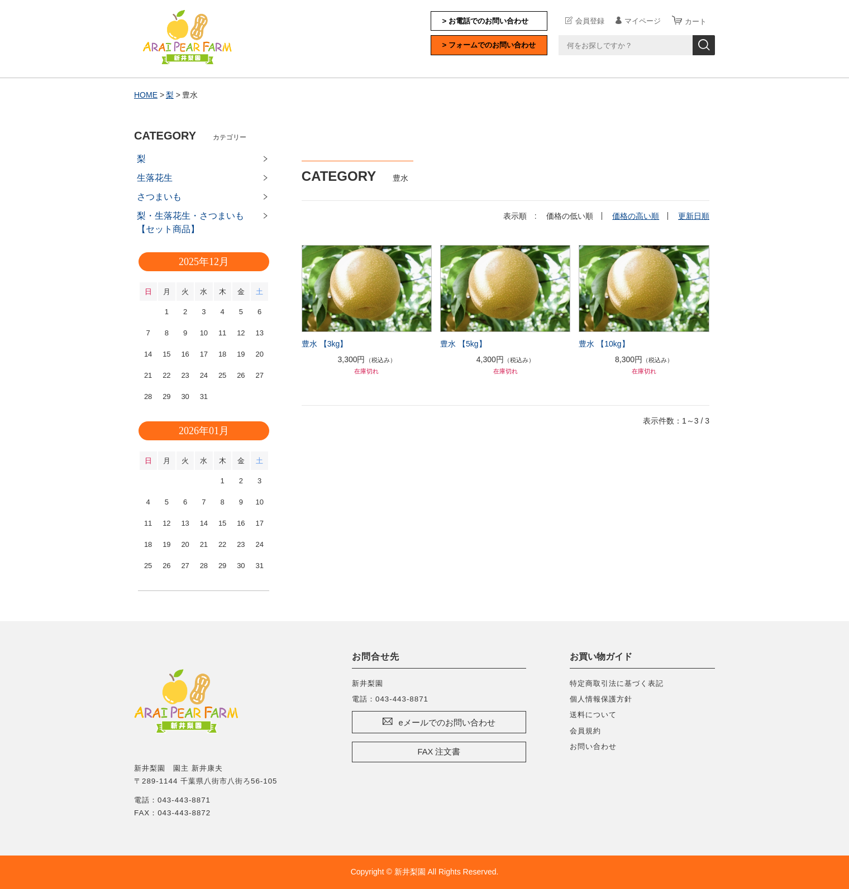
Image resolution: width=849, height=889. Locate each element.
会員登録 (589, 21)
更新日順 (693, 216)
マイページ (642, 21)
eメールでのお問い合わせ (446, 722)
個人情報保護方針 (601, 699)
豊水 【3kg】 (324, 343)
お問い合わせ (593, 746)
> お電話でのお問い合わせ (485, 21)
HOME (146, 94)
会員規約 (585, 731)
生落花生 (155, 177)
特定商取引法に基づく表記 (617, 683)
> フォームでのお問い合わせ (489, 45)
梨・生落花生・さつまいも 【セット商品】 (195, 222)
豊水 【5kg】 (463, 343)
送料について (593, 714)
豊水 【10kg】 (604, 343)
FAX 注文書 (439, 751)
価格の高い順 (635, 216)
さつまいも (159, 196)
